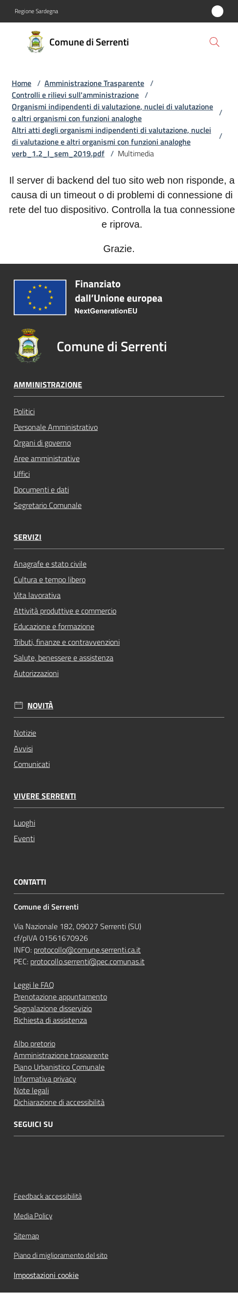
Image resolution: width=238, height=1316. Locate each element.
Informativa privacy (45, 1078)
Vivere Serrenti (45, 796)
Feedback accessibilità (48, 1196)
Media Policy (33, 1215)
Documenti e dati (41, 489)
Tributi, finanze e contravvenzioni (67, 642)
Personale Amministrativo (56, 427)
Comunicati (32, 764)
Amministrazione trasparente (61, 1055)
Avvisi (23, 748)
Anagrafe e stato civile (50, 564)
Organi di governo (42, 442)
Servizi (28, 537)
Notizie (25, 733)
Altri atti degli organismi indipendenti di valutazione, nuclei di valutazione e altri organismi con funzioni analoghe (111, 136)
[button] (214, 42)
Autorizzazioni (36, 673)
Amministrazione (48, 384)
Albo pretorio (34, 1043)
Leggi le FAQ (34, 985)
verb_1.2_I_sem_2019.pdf (58, 153)
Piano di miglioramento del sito (61, 1255)
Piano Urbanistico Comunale (59, 1067)
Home (21, 83)
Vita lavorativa (37, 595)
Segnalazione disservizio (53, 1008)
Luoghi (24, 822)
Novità (40, 705)
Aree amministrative (47, 458)
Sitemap (26, 1235)
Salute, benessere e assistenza (63, 657)
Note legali (31, 1090)
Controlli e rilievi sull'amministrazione (75, 95)
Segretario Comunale (48, 505)
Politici (24, 411)
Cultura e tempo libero (50, 579)
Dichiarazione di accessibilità (59, 1102)
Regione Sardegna (36, 11)
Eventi (24, 838)
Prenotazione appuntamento (60, 996)
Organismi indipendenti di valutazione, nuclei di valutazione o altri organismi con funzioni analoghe (112, 112)
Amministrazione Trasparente (94, 83)
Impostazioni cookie (46, 1275)
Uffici (22, 474)
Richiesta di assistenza (50, 1020)
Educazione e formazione (54, 626)
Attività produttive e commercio (65, 610)
